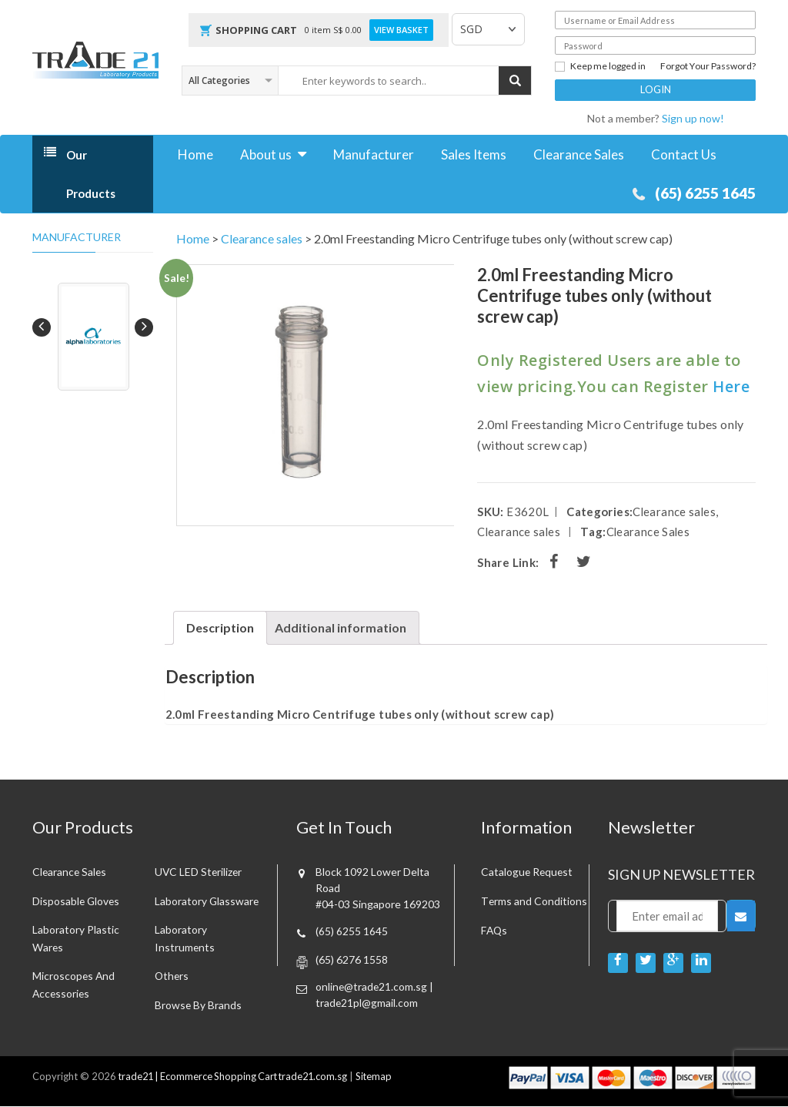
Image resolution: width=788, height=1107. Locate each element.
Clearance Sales (578, 154)
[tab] (220, 628)
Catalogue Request (528, 871)
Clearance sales (261, 238)
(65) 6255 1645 (701, 193)
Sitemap (383, 1078)
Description (220, 627)
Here (731, 386)
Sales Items (473, 154)
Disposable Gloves (77, 900)
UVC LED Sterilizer (199, 871)
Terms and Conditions (534, 900)
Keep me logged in (600, 66)
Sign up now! (693, 118)
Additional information (340, 627)
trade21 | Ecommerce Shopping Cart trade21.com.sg (237, 1078)
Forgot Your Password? (708, 66)
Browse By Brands (198, 1005)
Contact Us (683, 154)
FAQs (495, 930)
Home (195, 154)
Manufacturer (373, 154)
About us (266, 154)
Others (172, 976)
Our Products (90, 174)
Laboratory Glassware (207, 900)
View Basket (401, 30)
